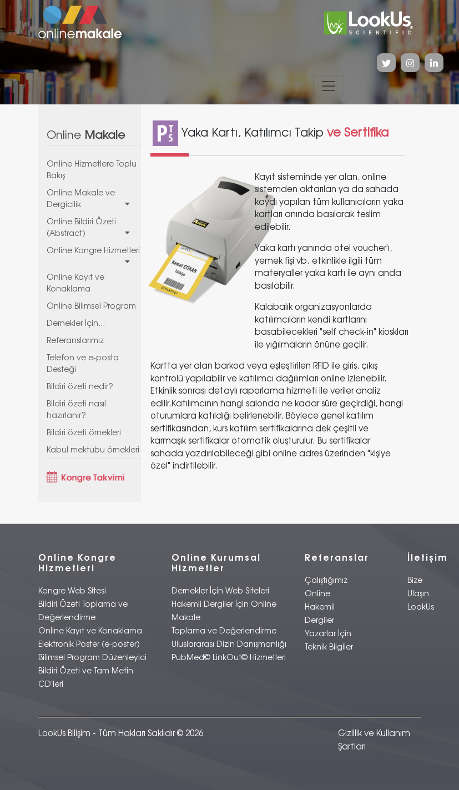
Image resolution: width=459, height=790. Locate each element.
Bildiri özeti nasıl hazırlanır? (76, 409)
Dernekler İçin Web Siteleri (220, 590)
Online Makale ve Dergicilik (94, 198)
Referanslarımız (75, 340)
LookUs (420, 606)
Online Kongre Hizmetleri (94, 255)
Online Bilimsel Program (91, 305)
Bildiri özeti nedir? (80, 386)
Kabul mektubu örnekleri (93, 449)
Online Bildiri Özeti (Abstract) (94, 227)
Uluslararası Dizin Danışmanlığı (229, 643)
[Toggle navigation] (328, 86)
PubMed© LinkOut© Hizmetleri (229, 657)
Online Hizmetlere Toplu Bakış (92, 169)
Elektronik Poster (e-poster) (89, 643)
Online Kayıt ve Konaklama (75, 282)
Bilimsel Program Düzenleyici (92, 657)
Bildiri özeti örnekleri (84, 432)
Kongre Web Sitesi (72, 590)
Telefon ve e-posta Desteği (83, 363)
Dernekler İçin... (76, 323)
